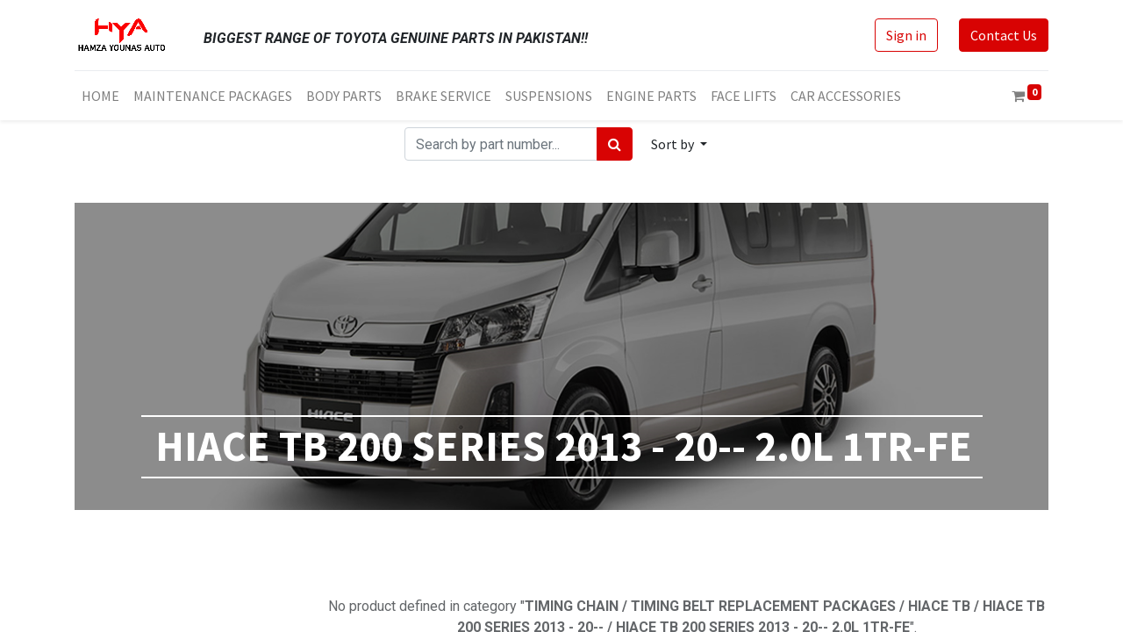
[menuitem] (100, 95)
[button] (679, 144)
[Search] (615, 144)
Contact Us (1003, 35)
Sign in (906, 35)
